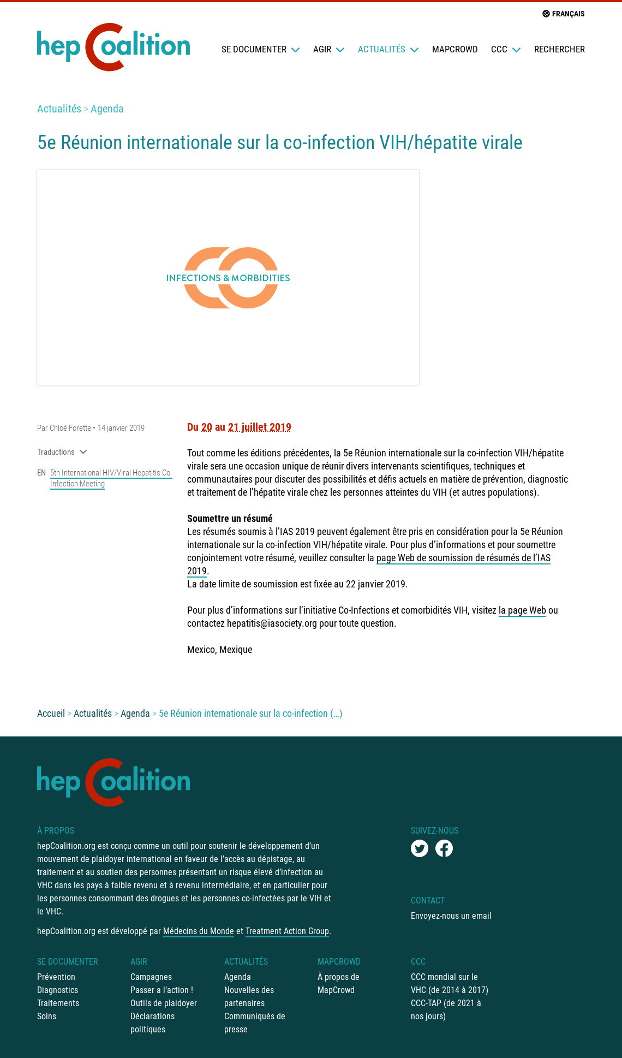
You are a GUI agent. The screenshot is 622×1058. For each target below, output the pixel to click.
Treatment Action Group (287, 931)
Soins (46, 1016)
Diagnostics (57, 990)
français (563, 14)
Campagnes (151, 977)
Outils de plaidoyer (163, 1003)
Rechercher (559, 49)
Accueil (51, 713)
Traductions (62, 452)
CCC (506, 49)
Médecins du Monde (198, 931)
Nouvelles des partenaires (249, 996)
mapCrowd (455, 49)
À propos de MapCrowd (339, 983)
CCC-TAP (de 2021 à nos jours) (446, 1009)
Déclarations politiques (152, 1023)
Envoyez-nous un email (451, 916)
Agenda (107, 108)
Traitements (58, 1003)
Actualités (388, 49)
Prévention (56, 977)
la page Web (522, 610)
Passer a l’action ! (161, 990)
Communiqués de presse (254, 1023)
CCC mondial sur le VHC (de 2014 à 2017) (449, 983)
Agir (329, 49)
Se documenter (261, 49)
